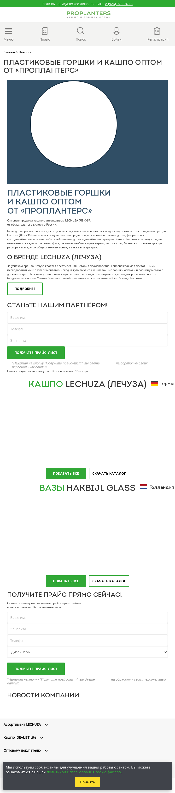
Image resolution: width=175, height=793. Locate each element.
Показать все (66, 473)
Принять (87, 782)
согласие (108, 363)
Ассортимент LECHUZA (22, 724)
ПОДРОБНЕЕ (24, 288)
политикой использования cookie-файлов (84, 771)
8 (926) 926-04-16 (119, 3)
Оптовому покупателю (22, 750)
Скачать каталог (109, 473)
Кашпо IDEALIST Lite (20, 737)
